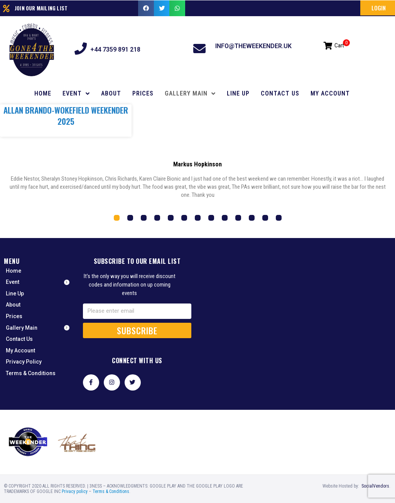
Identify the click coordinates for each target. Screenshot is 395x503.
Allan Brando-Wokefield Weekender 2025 (65, 115)
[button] (377, 7)
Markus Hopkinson (197, 164)
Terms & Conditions (111, 491)
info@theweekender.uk (253, 46)
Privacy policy (75, 491)
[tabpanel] (197, 182)
